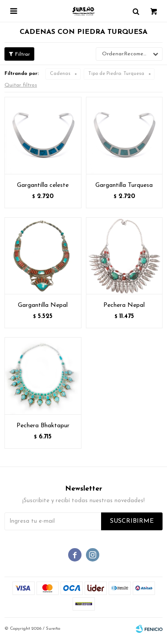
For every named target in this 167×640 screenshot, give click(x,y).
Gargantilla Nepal (43, 305)
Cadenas (60, 73)
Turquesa (116, 73)
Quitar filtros (20, 85)
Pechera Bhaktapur (42, 425)
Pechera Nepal (124, 305)
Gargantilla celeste (43, 185)
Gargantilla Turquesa (124, 185)
